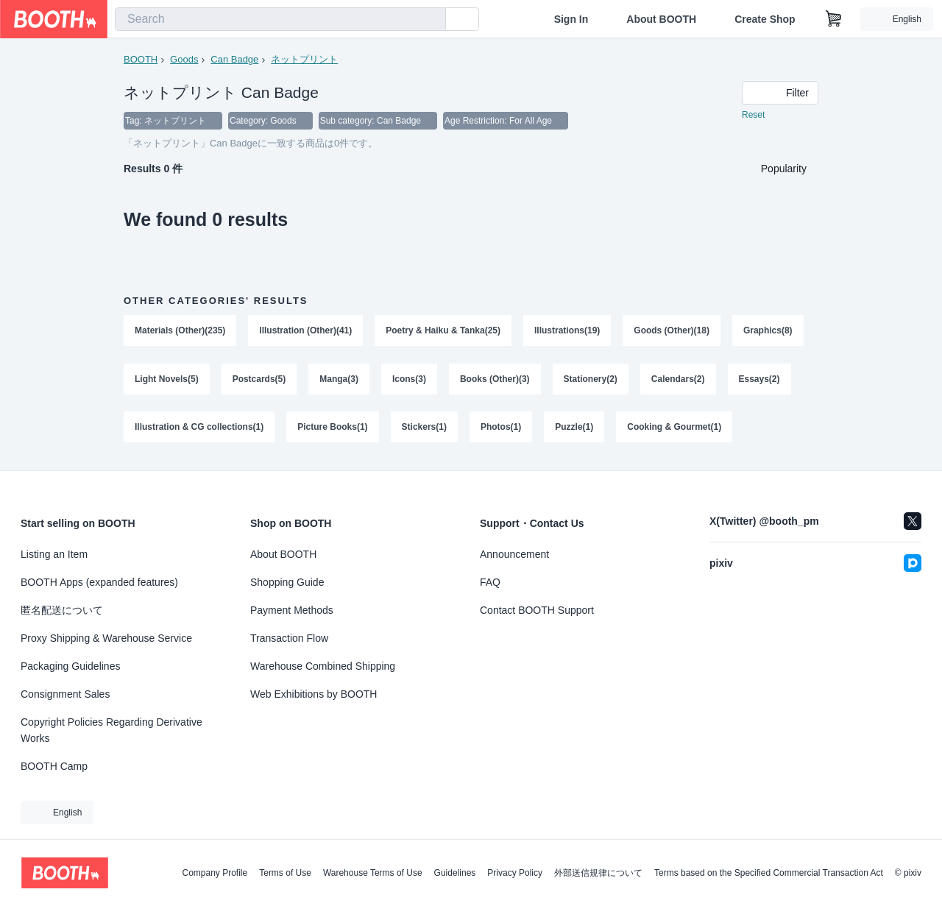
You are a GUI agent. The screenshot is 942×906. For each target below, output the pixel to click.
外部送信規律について (598, 872)
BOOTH (140, 59)
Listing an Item (54, 554)
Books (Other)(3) (495, 379)
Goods (184, 59)
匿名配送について (62, 610)
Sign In (571, 19)
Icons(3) (409, 379)
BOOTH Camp (54, 766)
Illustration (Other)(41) (305, 330)
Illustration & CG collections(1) (199, 427)
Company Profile (214, 872)
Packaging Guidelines (70, 666)
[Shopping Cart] (834, 19)
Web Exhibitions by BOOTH (313, 694)
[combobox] (280, 19)
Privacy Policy (514, 872)
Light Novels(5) (167, 379)
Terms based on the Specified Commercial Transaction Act (768, 872)
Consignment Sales (65, 694)
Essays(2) (759, 379)
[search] (431, 20)
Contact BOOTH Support (537, 610)
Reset (753, 115)
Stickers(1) (424, 427)
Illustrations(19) (567, 330)
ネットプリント (304, 59)
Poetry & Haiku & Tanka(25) (443, 330)
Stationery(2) (590, 379)
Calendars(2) (678, 379)
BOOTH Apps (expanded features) (99, 582)
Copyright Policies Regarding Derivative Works (111, 730)
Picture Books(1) (332, 427)
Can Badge (234, 59)
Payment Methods (291, 610)
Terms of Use (285, 872)
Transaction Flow (289, 638)
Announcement (514, 554)
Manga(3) (338, 379)
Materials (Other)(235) (180, 330)
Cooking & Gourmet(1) (674, 427)
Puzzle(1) (574, 427)
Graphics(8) (768, 330)
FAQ (490, 582)
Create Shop (764, 19)
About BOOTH (661, 19)
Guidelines (455, 872)
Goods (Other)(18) (672, 330)
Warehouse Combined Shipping (322, 666)
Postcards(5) (259, 379)
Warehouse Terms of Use (372, 872)
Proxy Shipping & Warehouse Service (106, 638)
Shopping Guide (287, 582)
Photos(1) (501, 427)
